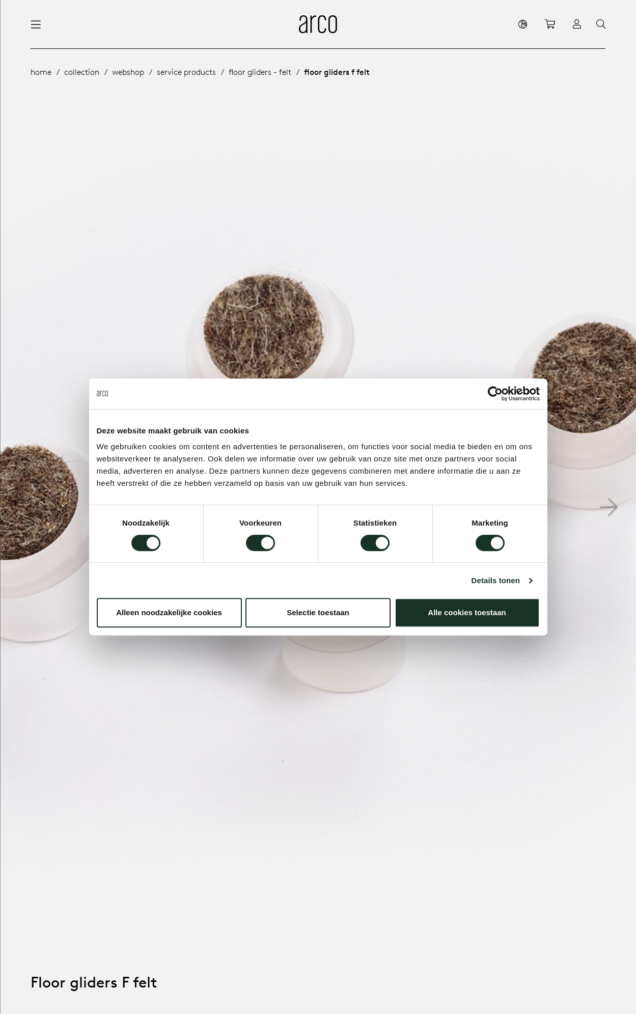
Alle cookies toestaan (467, 612)
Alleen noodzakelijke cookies (169, 612)
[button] (609, 507)
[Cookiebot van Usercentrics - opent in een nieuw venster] (495, 393)
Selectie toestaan (318, 612)
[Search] (600, 24)
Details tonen (496, 580)
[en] (522, 24)
